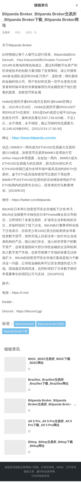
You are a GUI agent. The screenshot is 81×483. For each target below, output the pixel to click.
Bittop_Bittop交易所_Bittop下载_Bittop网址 (50, 444)
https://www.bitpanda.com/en (34, 138)
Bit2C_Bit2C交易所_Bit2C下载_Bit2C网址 (49, 360)
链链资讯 (40, 5)
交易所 (6, 32)
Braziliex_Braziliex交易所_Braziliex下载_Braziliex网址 (48, 381)
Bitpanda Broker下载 (15, 331)
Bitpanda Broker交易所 (51, 324)
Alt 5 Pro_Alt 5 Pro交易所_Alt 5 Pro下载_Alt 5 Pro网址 (50, 423)
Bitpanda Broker (24, 324)
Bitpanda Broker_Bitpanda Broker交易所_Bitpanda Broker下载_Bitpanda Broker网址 (40, 19)
